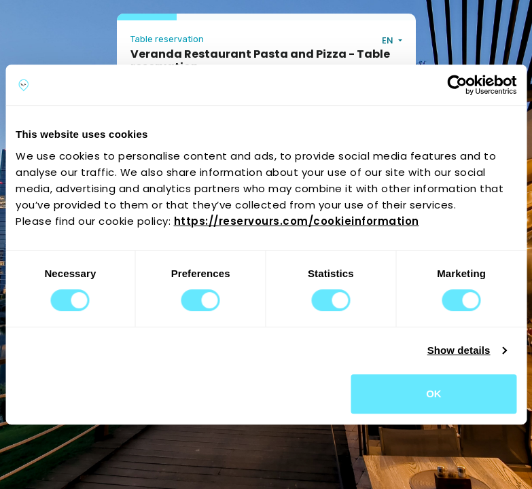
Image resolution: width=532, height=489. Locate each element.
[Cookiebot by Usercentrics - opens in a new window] (456, 85)
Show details (459, 350)
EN (388, 40)
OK (434, 393)
